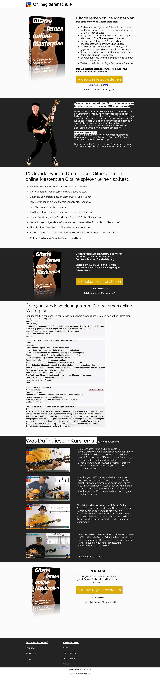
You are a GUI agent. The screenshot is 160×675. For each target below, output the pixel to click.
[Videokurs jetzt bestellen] (99, 79)
